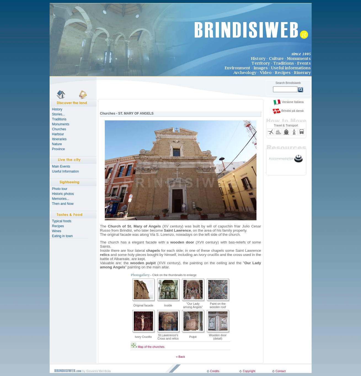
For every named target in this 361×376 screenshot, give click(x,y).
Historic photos (63, 194)
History (57, 109)
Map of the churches (151, 346)
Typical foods (61, 221)
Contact (281, 371)
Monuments (60, 124)
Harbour (58, 134)
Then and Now (63, 204)
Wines (56, 231)
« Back (180, 356)
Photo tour (59, 189)
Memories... (60, 199)
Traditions (59, 119)
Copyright (249, 371)
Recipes (58, 226)
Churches (59, 129)
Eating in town (62, 236)
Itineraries (59, 139)
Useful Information (65, 171)
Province (58, 149)
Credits (214, 371)
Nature (57, 144)
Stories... (58, 114)
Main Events (61, 166)
